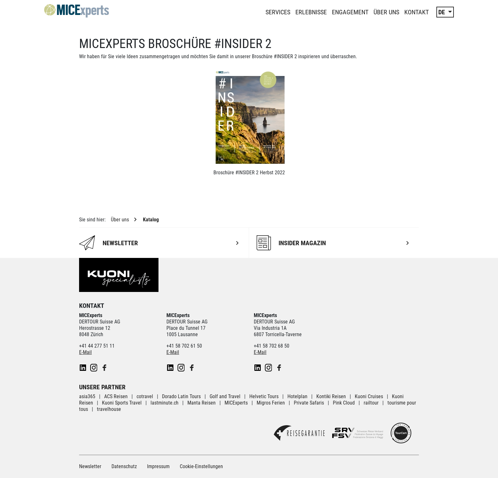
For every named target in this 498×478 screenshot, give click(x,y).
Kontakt (416, 12)
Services (278, 12)
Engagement (350, 12)
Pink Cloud (344, 403)
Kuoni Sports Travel (122, 403)
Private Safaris (309, 403)
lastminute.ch (164, 403)
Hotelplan (298, 396)
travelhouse (109, 409)
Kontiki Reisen (331, 396)
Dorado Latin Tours (181, 396)
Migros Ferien (271, 403)
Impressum (158, 466)
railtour (371, 403)
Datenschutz (124, 466)
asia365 (87, 396)
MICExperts (236, 403)
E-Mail (85, 352)
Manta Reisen (201, 403)
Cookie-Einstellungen (201, 466)
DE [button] (442, 12)
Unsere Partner (102, 387)
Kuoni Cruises (369, 396)
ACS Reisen (116, 396)
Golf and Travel (225, 396)
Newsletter (90, 466)
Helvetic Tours (264, 396)
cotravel (145, 396)
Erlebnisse (311, 12)
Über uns (386, 12)
